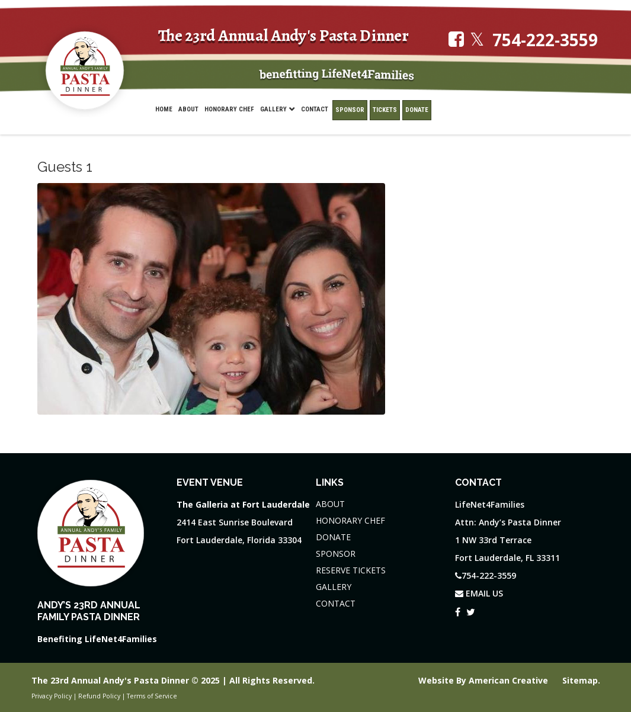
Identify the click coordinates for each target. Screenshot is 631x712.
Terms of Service (152, 696)
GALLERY (333, 586)
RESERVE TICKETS (351, 570)
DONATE (333, 537)
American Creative (509, 680)
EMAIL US (479, 593)
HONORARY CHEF (350, 520)
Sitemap (580, 680)
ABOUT (330, 503)
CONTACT (335, 603)
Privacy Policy (51, 696)
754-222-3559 (545, 40)
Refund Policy (99, 696)
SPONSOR (335, 553)
